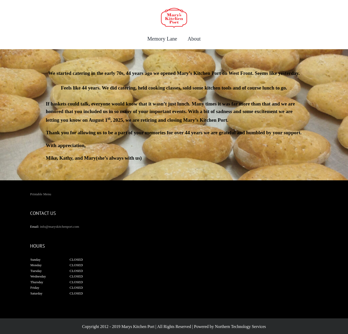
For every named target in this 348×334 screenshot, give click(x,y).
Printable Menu (40, 194)
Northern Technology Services (240, 326)
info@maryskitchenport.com (59, 227)
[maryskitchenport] (174, 10)
